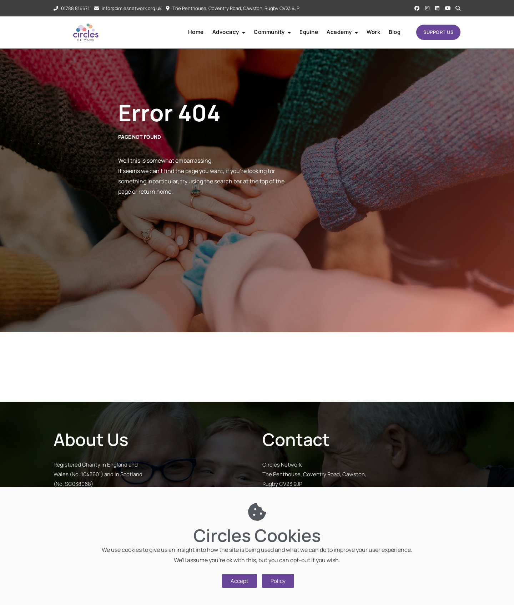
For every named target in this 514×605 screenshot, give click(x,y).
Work (373, 32)
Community (269, 32)
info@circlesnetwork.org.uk (127, 8)
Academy (339, 32)
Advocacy (225, 32)
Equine (308, 32)
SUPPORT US (438, 32)
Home (196, 32)
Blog (394, 32)
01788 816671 (72, 8)
